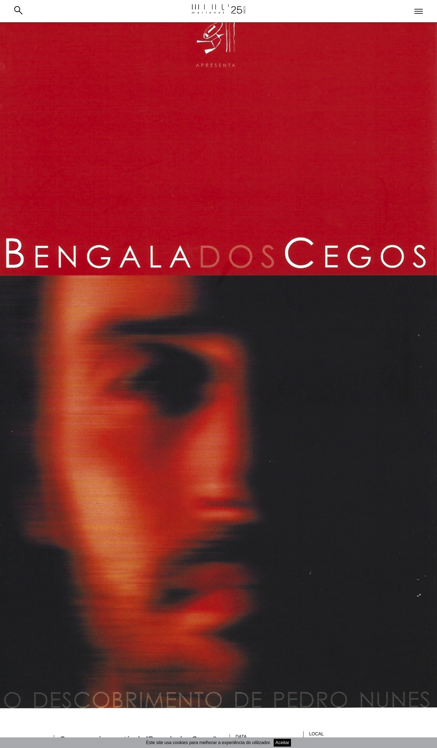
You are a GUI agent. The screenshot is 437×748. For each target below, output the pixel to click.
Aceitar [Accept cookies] (282, 742)
